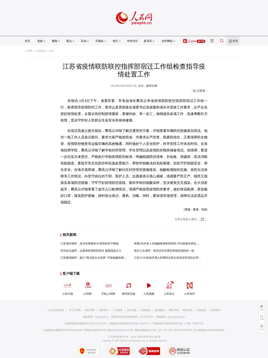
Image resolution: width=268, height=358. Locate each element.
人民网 (28, 51)
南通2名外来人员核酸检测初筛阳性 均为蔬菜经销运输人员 (169, 243)
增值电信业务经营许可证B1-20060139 (129, 323)
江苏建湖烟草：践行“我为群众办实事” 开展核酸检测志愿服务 (98, 257)
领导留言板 (128, 287)
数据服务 (160, 310)
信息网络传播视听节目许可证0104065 (63, 330)
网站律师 (187, 310)
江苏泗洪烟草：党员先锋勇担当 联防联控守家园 (90, 243)
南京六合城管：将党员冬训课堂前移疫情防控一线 (164, 250)
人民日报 (67, 287)
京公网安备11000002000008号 (208, 330)
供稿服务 (146, 310)
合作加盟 (132, 310)
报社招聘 (90, 310)
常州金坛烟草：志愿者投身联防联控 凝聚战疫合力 (91, 250)
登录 (235, 41)
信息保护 (201, 310)
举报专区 (132, 41)
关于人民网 (75, 310)
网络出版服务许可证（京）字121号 (153, 330)
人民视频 (149, 287)
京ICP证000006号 (183, 330)
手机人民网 (108, 287)
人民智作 (190, 287)
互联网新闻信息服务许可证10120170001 (86, 323)
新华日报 (151, 85)
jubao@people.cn (176, 317)
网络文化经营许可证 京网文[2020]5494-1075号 (109, 330)
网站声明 (174, 310)
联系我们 (215, 310)
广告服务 (118, 310)
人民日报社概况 (56, 310)
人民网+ (88, 287)
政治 (51, 51)
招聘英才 (104, 310)
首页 (27, 41)
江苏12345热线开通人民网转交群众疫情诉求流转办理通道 (169, 257)
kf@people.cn (102, 317)
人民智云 (169, 287)
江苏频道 (41, 51)
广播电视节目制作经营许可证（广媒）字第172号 (177, 323)
